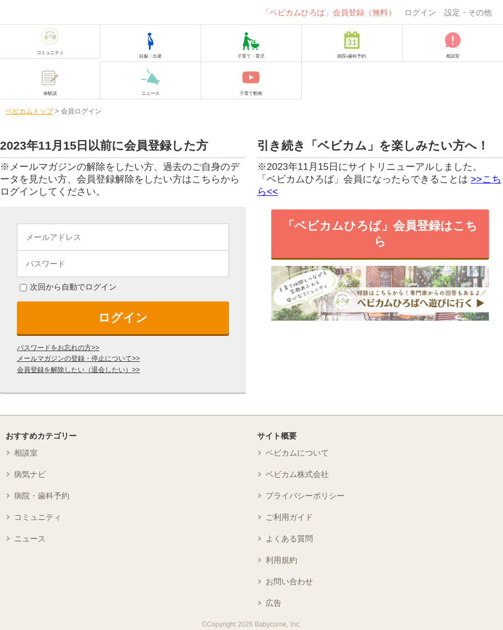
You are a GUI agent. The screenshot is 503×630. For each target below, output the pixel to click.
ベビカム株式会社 (297, 474)
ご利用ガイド (289, 517)
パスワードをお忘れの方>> (58, 348)
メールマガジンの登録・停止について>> (78, 358)
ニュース (30, 538)
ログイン (420, 12)
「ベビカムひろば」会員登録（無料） (329, 12)
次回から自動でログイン (68, 286)
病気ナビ (30, 474)
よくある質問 (289, 538)
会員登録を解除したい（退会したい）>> (78, 370)
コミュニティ (37, 517)
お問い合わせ (289, 581)
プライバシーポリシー (305, 495)
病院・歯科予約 (41, 495)
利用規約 (281, 560)
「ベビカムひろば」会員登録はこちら (380, 233)
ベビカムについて (297, 452)
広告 (273, 602)
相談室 (26, 452)
